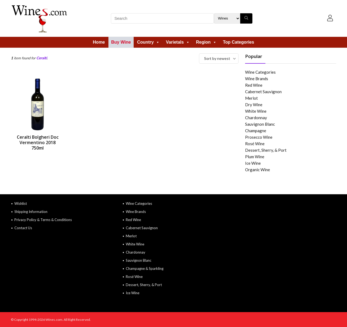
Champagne (255, 130)
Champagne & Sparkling (144, 268)
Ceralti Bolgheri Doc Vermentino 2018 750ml (38, 142)
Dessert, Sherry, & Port (266, 150)
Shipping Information (30, 211)
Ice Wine (253, 163)
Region (206, 42)
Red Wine (253, 85)
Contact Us (23, 228)
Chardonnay (256, 117)
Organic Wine (257, 169)
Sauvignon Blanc (260, 124)
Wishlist (20, 203)
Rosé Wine (255, 143)
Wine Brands (256, 78)
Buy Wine (121, 42)
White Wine (255, 111)
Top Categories (238, 42)
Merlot (251, 98)
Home (99, 42)
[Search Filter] (227, 18)
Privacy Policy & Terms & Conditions (43, 220)
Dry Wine (253, 104)
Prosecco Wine (258, 137)
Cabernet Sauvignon (263, 91)
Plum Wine (254, 156)
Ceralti (41, 58)
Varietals (178, 42)
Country (148, 42)
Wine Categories (260, 72)
